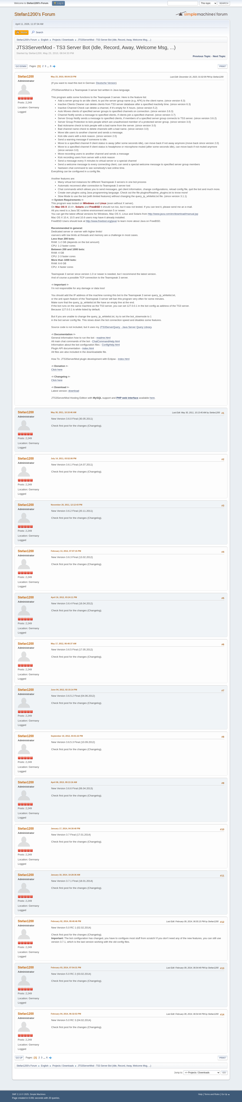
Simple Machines (37, 1094)
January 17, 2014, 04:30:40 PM (65, 828)
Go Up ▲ (225, 1094)
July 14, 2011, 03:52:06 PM (63, 458)
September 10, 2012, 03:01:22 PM (67, 736)
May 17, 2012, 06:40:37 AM (63, 643)
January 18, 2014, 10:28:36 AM (65, 875)
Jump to (178, 1072)
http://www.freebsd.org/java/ (101, 221)
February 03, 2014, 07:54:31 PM (66, 967)
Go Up (19, 1058)
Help (200, 1094)
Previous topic (202, 56)
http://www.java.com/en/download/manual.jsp (173, 213)
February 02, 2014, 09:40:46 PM (66, 921)
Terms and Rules (212, 1094)
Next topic (219, 56)
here (152, 397)
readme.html (103, 337)
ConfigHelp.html (111, 344)
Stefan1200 (26, 76)
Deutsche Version (106, 83)
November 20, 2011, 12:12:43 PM (66, 505)
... (48, 66)
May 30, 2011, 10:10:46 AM (63, 412)
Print (222, 66)
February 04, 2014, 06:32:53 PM (66, 1014)
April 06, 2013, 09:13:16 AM (64, 782)
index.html (88, 348)
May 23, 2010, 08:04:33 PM (63, 76)
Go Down (21, 66)
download (73, 390)
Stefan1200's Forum (34, 14)
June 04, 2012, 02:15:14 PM (64, 690)
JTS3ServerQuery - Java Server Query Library (125, 327)
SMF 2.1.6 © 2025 (20, 1094)
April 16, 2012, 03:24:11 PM (64, 597)
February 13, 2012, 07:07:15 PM (66, 551)
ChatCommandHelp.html (106, 341)
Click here (56, 369)
